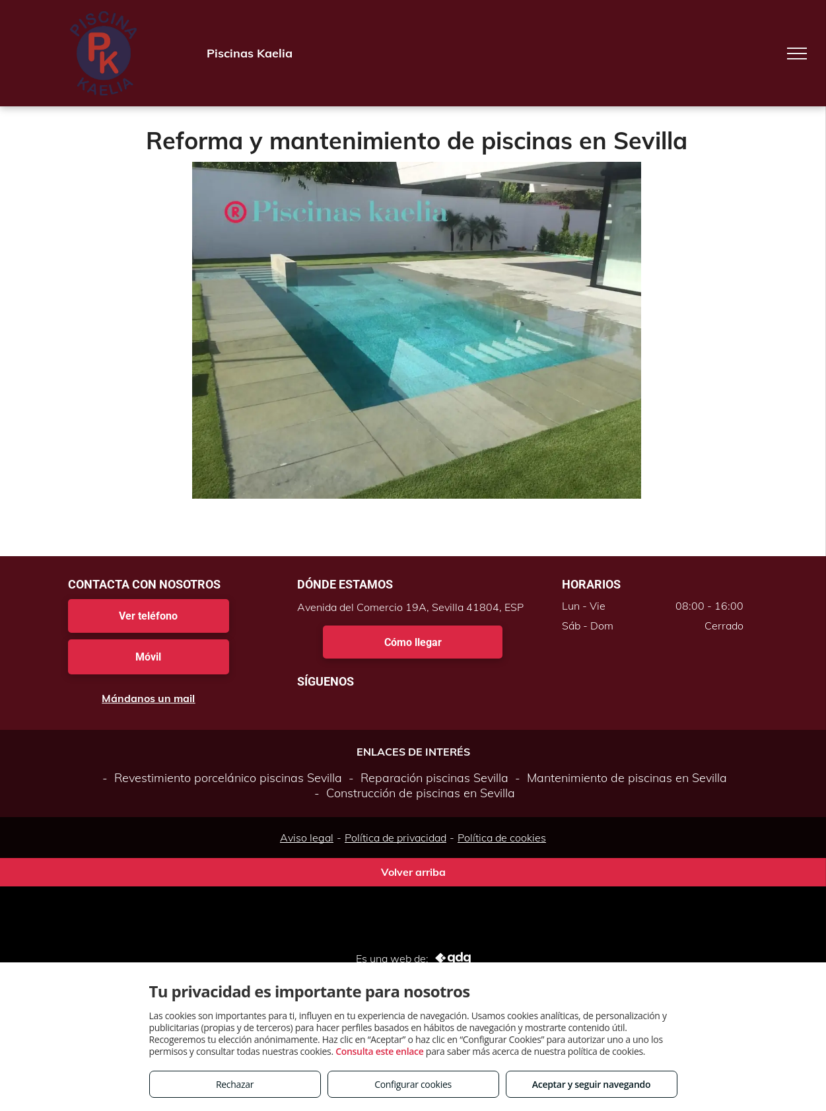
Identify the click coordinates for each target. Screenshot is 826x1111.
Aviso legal (306, 837)
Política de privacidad (395, 837)
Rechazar (235, 1084)
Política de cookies (502, 837)
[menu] (797, 53)
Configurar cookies (413, 1084)
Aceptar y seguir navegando (591, 1084)
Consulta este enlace (379, 1051)
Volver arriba (413, 871)
